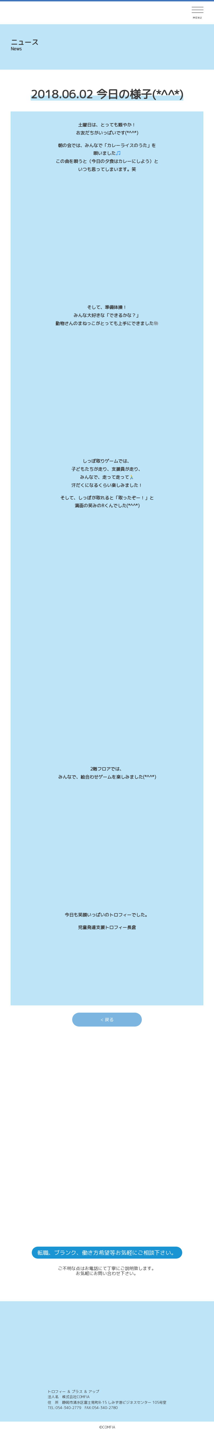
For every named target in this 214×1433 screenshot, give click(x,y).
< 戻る (107, 1020)
